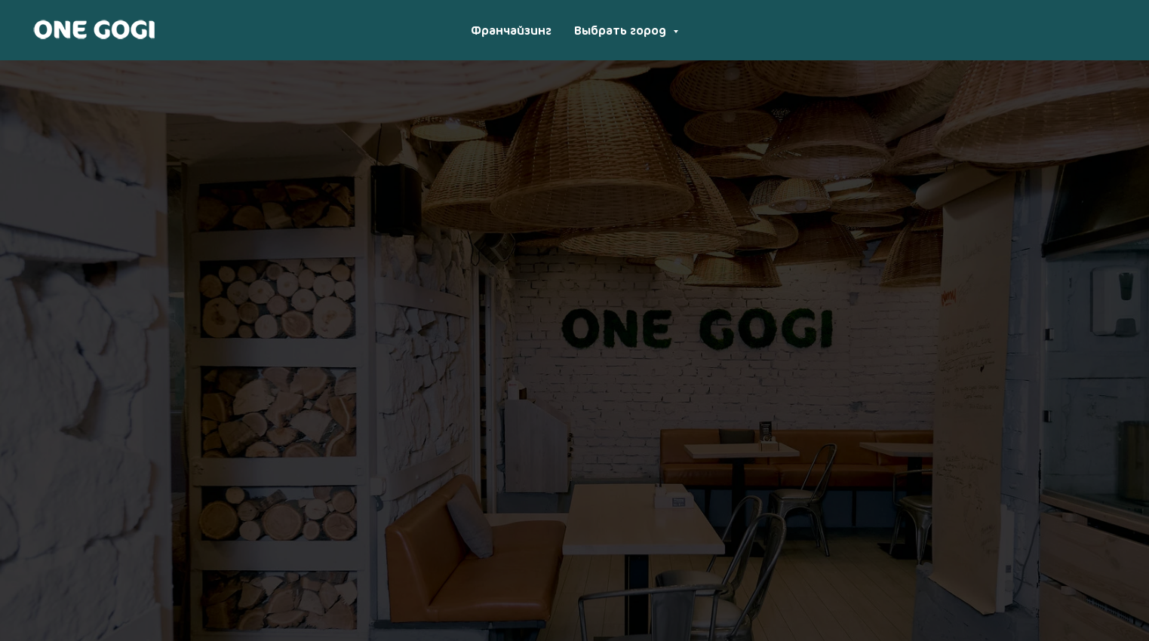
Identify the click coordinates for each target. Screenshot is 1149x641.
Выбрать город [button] (621, 30)
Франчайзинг (511, 30)
